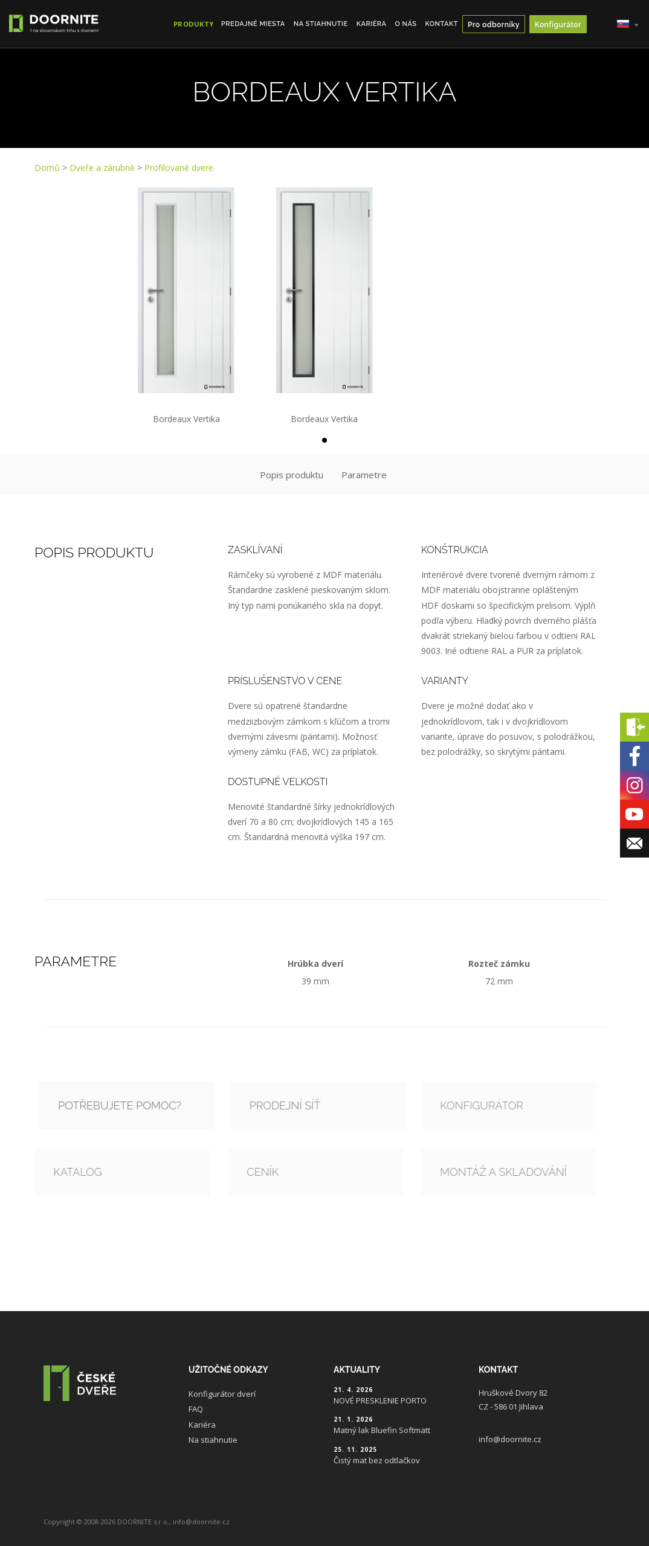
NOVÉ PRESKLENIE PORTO (380, 1400)
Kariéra (372, 24)
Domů (47, 167)
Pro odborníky (494, 25)
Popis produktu (291, 475)
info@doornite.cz (510, 1439)
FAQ (196, 1408)
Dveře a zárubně (102, 167)
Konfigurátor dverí (222, 1393)
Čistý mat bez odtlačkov (377, 1460)
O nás (406, 24)
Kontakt (441, 24)
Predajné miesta (253, 24)
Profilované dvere (178, 167)
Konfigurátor (558, 25)
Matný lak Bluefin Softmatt (382, 1430)
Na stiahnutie (321, 24)
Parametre (364, 475)
